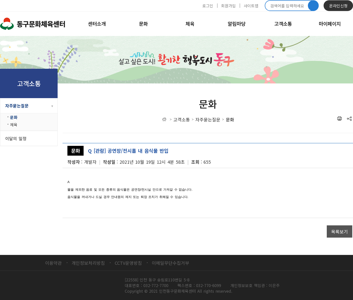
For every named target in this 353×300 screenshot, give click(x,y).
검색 (313, 5)
